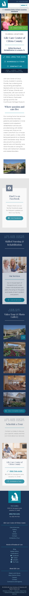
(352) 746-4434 (16, 474)
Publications (14, 553)
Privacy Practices (20, 591)
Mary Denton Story (14, 575)
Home (7, 70)
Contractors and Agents (14, 581)
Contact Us (14, 66)
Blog (14, 531)
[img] (4, 57)
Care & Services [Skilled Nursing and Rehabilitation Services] (14, 303)
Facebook (15, 555)
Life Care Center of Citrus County (14, 71)
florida (20, 70)
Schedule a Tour (14, 62)
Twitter (14, 558)
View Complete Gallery (14, 414)
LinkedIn (14, 560)
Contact (14, 536)
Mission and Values (14, 573)
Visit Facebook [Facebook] (14, 221)
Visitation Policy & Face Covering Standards (14, 10)
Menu (24, 5)
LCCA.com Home (22, 1)
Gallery (14, 529)
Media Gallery (14, 551)
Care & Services (14, 527)
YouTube (14, 562)
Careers (14, 534)
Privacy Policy (7, 591)
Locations (13, 70)
